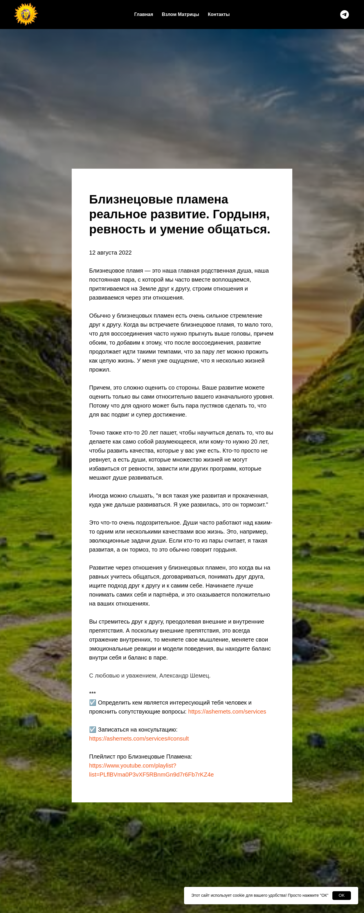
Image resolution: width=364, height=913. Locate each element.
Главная (143, 14)
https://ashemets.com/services (227, 711)
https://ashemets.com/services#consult (139, 738)
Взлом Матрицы (180, 14)
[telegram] (344, 14)
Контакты (219, 14)
